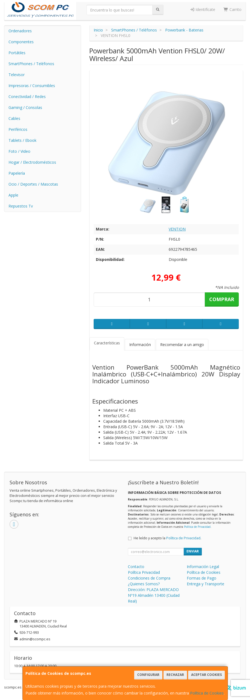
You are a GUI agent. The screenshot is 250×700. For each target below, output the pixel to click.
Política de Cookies (207, 693)
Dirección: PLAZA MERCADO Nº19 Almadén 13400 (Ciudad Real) (154, 595)
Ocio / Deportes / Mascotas (33, 184)
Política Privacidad (144, 572)
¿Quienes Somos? (144, 583)
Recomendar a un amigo (182, 344)
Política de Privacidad (197, 527)
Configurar (148, 674)
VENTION (177, 229)
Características (107, 342)
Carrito (232, 9)
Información (140, 344)
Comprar (221, 299)
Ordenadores (20, 30)
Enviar (192, 551)
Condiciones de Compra (149, 578)
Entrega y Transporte (205, 583)
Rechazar (175, 674)
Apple (13, 195)
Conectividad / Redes (27, 96)
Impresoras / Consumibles (31, 85)
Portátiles (16, 52)
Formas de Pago (201, 578)
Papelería (16, 173)
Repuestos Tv (20, 206)
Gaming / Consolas (25, 107)
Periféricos (17, 129)
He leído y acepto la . (167, 538)
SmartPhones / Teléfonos (31, 63)
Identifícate (202, 9)
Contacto (136, 566)
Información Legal (203, 566)
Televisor (16, 74)
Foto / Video (19, 151)
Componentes (21, 41)
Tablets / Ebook (22, 140)
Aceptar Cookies (206, 674)
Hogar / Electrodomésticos (32, 162)
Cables (14, 118)
